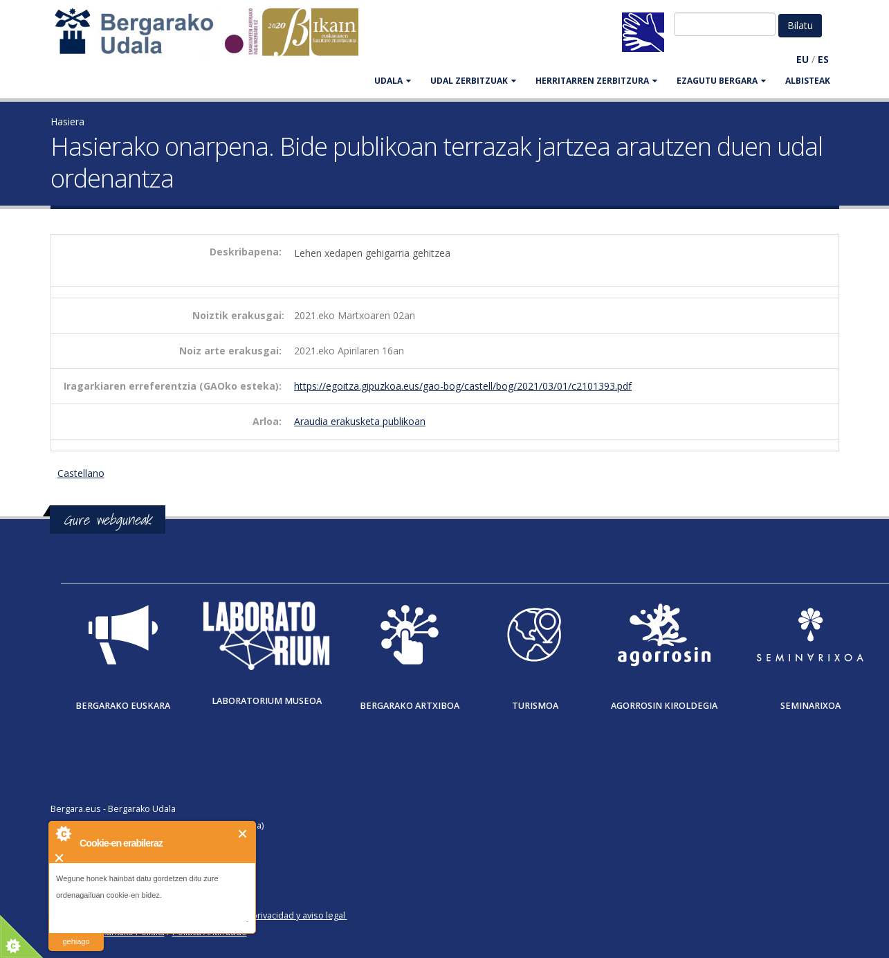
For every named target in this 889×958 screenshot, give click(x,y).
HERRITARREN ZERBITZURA (596, 81)
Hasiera (67, 121)
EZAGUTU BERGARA (721, 81)
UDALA (392, 81)
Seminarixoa (810, 706)
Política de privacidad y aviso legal (276, 915)
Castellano (80, 473)
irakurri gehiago (75, 933)
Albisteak (807, 81)
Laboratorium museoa (267, 701)
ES (823, 59)
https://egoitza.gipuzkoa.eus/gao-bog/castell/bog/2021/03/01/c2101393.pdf (463, 385)
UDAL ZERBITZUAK (473, 81)
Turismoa (535, 706)
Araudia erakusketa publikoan (359, 421)
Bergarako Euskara (122, 706)
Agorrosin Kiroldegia (664, 706)
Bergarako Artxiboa (409, 706)
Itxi (243, 833)
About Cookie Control (63, 833)
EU (802, 59)
